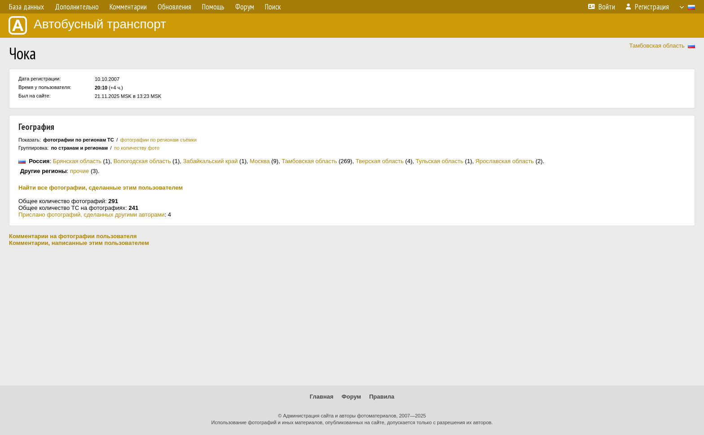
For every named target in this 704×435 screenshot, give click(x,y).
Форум (351, 396)
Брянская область (77, 161)
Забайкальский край (210, 161)
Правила (381, 396)
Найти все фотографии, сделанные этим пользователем (100, 187)
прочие (79, 171)
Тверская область (380, 161)
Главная (322, 396)
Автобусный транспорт (87, 25)
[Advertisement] (352, 316)
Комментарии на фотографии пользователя (73, 236)
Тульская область (439, 161)
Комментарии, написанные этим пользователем (79, 243)
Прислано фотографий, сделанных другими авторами (91, 214)
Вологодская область (142, 161)
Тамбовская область (656, 45)
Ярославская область (504, 161)
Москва (259, 161)
